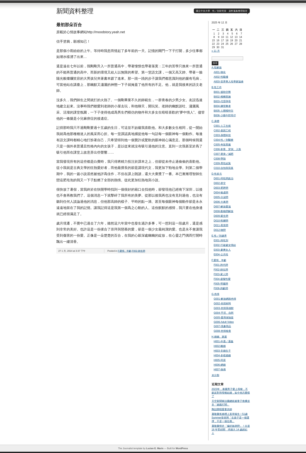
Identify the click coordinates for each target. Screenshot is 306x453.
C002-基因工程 (222, 130)
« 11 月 (216, 50)
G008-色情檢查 (222, 330)
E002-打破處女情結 (225, 245)
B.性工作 (217, 87)
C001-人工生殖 (222, 125)
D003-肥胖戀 (221, 187)
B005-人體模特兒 (223, 110)
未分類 (215, 375)
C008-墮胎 (220, 158)
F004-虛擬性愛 (222, 279)
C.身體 (215, 121)
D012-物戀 (220, 230)
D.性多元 (217, 173)
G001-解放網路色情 (225, 298)
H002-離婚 (220, 346)
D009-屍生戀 (221, 215)
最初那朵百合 (69, 24)
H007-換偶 (220, 369)
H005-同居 (220, 360)
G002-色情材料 (222, 303)
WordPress (182, 448)
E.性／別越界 (219, 235)
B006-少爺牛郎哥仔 (225, 115)
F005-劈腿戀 (221, 283)
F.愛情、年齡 (124, 251)
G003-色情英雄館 (224, 308)
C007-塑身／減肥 (224, 153)
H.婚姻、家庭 (219, 336)
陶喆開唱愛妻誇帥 (222, 409)
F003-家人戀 (221, 274)
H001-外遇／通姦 (224, 341)
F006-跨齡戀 (221, 288)
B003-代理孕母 (222, 101)
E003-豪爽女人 (222, 249)
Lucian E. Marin (154, 448)
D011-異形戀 (221, 225)
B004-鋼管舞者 (222, 106)
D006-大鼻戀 (221, 201)
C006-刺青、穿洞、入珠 (227, 149)
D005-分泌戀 (221, 197)
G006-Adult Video (224, 322)
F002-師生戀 (138, 251)
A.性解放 (217, 67)
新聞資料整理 (74, 10)
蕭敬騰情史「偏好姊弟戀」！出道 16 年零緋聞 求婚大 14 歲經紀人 (231, 429)
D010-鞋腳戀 (221, 220)
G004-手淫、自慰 (224, 312)
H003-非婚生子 (222, 350)
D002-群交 (220, 183)
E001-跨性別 (221, 240)
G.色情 (216, 294)
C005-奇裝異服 (222, 144)
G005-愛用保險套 (224, 317)
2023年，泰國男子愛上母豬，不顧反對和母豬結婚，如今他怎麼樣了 (231, 393)
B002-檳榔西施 (222, 96)
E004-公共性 (221, 254)
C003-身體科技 (222, 135)
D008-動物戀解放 (224, 211)
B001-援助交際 (222, 92)
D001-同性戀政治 (224, 178)
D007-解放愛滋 (222, 206)
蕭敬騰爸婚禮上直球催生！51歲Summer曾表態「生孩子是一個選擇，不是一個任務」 (230, 418)
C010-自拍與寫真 (224, 168)
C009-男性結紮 (222, 163)
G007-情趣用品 (222, 326)
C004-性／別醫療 (224, 139)
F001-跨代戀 (221, 264)
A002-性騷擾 (221, 76)
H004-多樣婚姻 (222, 355)
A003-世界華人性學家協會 (229, 81)
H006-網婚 (220, 364)
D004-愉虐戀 (221, 192)
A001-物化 (220, 72)
